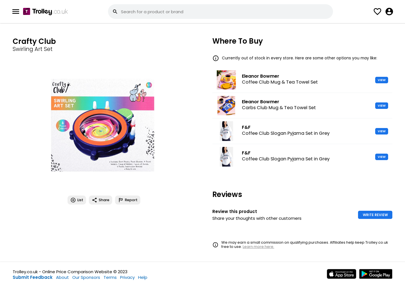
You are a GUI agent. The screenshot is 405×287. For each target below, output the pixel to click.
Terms (110, 277)
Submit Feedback (33, 277)
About (62, 277)
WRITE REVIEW (375, 214)
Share (100, 200)
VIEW (382, 80)
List (76, 200)
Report (128, 200)
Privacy (127, 277)
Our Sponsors (86, 277)
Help (142, 277)
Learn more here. (258, 246)
